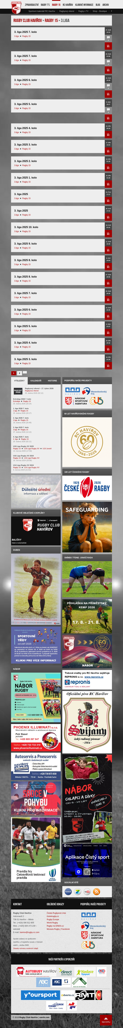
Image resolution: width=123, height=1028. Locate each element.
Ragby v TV (83, 11)
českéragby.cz (53, 916)
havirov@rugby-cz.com (29, 932)
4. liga (15, 439)
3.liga (16, 36)
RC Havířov (68, 4)
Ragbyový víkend (66, 11)
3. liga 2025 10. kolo (26, 227)
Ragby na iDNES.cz (55, 926)
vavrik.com (44, 1017)
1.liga (15, 411)
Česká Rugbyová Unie (56, 913)
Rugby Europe (53, 919)
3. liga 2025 (21, 194)
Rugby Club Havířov (28, 1017)
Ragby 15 (56, 4)
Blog (98, 4)
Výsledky (19, 381)
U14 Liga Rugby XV (31, 467)
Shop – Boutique (100, 11)
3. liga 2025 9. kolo (25, 243)
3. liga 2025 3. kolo (25, 144)
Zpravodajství (31, 4)
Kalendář (36, 381)
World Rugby (52, 923)
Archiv (105, 4)
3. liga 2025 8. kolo (25, 260)
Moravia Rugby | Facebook (58, 929)
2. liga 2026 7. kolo (21, 418)
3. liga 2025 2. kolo (25, 161)
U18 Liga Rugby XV (31, 448)
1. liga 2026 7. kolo (21, 408)
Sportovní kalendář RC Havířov (42, 11)
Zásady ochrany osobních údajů (25, 948)
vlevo (27, 11)
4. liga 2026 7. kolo (21, 437)
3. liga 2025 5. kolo (25, 104)
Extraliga (16, 401)
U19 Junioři (47, 448)
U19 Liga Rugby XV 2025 (23, 446)
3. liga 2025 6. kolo (25, 80)
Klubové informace (84, 4)
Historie (52, 381)
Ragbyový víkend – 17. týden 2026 (39, 388)
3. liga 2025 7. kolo (25, 32)
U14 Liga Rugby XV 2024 (23, 465)
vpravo (110, 11)
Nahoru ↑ (106, 1020)
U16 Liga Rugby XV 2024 (23, 456)
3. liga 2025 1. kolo (25, 177)
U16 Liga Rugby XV (31, 458)
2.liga (15, 420)
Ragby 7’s (45, 4)
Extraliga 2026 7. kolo (22, 399)
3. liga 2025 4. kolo (25, 128)
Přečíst (108, 46)
